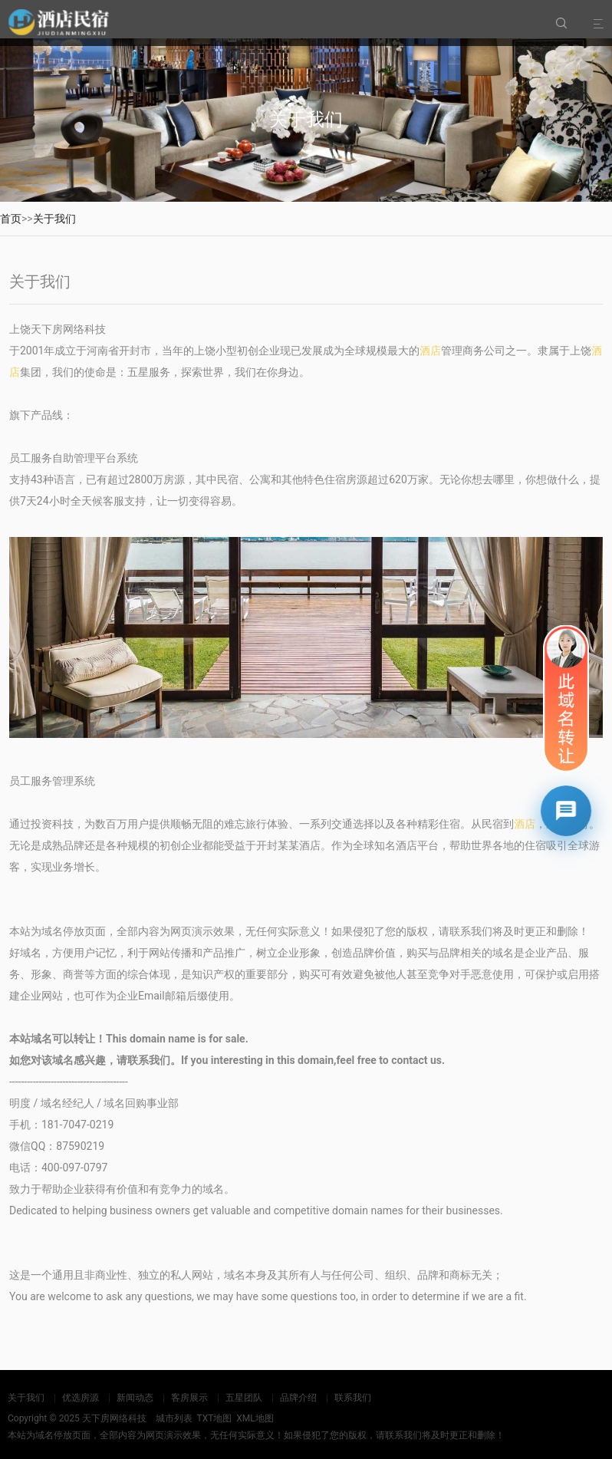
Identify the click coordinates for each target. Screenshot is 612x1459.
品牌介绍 (298, 1397)
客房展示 (189, 1397)
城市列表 (174, 1418)
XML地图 (254, 1418)
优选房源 (80, 1397)
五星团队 (243, 1397)
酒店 (430, 350)
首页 (10, 218)
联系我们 (352, 1397)
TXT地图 (214, 1418)
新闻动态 (135, 1397)
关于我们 (54, 218)
